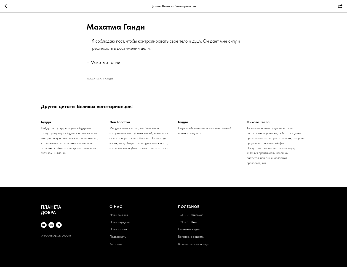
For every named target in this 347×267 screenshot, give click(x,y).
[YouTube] (44, 225)
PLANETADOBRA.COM (57, 235)
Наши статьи (118, 229)
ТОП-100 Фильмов (190, 215)
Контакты (115, 244)
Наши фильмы (118, 215)
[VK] (51, 225)
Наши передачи (120, 222)
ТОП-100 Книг (188, 222)
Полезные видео (189, 229)
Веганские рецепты (191, 236)
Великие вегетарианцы (193, 244)
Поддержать (117, 236)
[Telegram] (59, 225)
